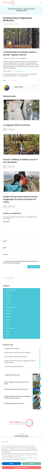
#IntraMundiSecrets (11, 290)
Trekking (8, 331)
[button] (40, 440)
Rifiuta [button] (11, 463)
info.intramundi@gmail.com (18, 71)
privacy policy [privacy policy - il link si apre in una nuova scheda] (12, 447)
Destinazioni (9, 296)
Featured (8, 301)
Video (7, 337)
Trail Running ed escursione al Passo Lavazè (15, 356)
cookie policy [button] (7, 452)
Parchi (7, 319)
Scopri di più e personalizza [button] (21, 467)
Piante (7, 325)
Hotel (7, 304)
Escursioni (8, 298)
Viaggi (7, 334)
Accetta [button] (31, 463)
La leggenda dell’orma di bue (16, 125)
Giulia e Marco (15, 24)
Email (5, 247)
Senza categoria (10, 328)
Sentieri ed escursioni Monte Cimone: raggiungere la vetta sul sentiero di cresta (20, 199)
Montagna (8, 313)
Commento (6, 221)
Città (7, 293)
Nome (5, 241)
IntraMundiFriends (10, 307)
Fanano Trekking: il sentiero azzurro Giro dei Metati (20, 161)
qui (17, 76)
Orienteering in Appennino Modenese (13, 366)
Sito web (5, 254)
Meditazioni (9, 310)
